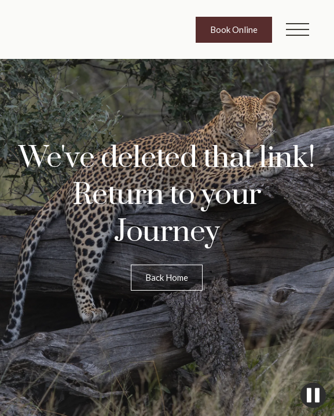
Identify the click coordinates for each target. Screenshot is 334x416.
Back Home (166, 277)
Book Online (234, 29)
